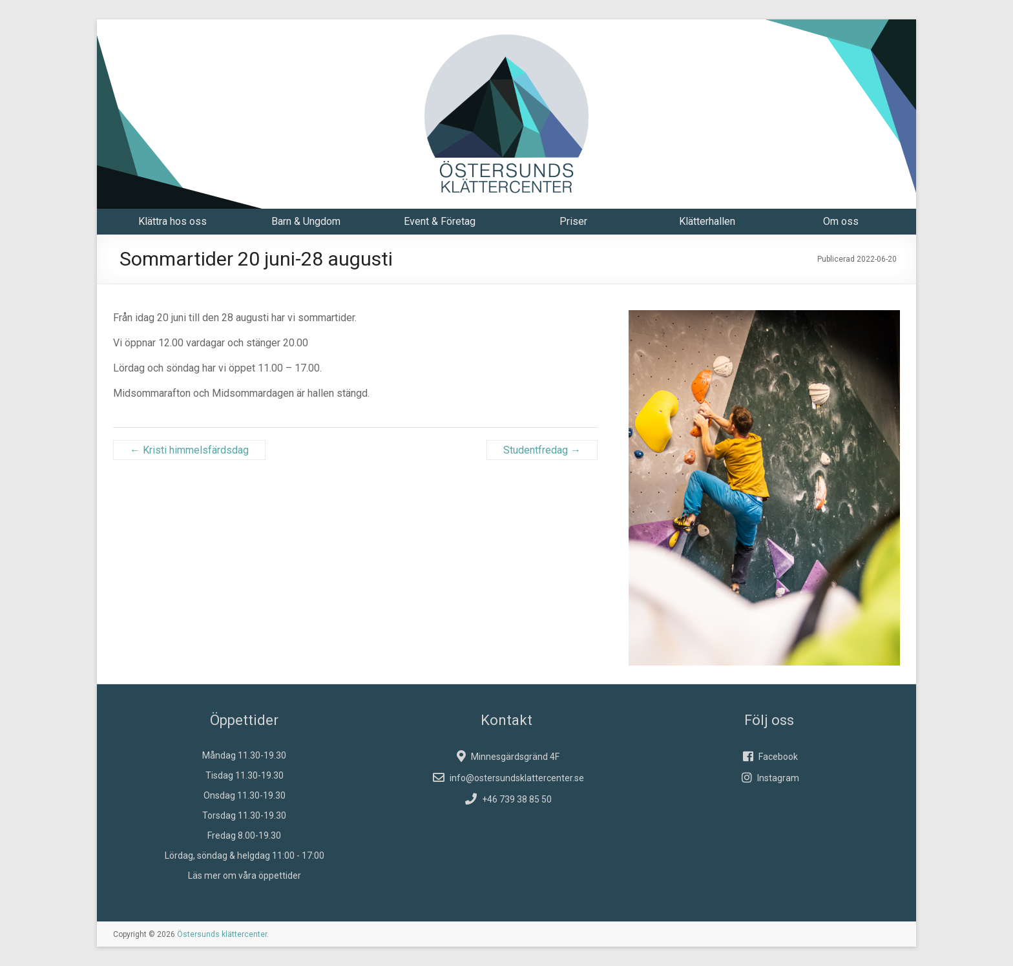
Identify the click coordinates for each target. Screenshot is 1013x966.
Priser (573, 221)
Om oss (841, 221)
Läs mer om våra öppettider (244, 875)
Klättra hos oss (172, 221)
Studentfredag (542, 450)
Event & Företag (439, 221)
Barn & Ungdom (305, 221)
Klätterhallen (707, 221)
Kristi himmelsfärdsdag (189, 450)
